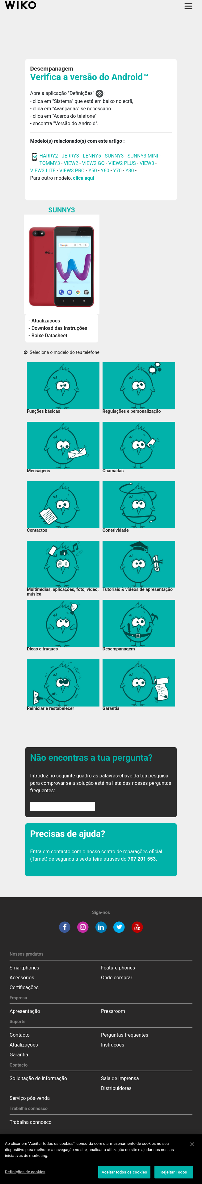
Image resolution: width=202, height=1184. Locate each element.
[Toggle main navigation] (188, 6)
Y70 (117, 171)
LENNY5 (92, 156)
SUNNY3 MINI (143, 156)
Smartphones (24, 968)
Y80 (129, 171)
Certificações (24, 987)
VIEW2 (71, 163)
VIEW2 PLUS (122, 163)
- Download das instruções (57, 328)
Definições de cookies (25, 1174)
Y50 (92, 171)
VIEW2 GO (93, 163)
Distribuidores (116, 1088)
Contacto (20, 1035)
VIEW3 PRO (72, 171)
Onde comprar (116, 978)
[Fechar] (192, 1146)
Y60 (105, 171)
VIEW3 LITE (42, 171)
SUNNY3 (114, 156)
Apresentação (25, 1011)
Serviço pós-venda (30, 1098)
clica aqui (83, 178)
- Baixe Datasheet (47, 335)
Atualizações (24, 1045)
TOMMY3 (49, 163)
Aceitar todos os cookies (124, 1174)
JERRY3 (71, 156)
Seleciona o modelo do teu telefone (61, 352)
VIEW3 (147, 163)
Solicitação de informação (38, 1078)
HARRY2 (48, 156)
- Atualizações (44, 321)
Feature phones (118, 968)
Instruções (112, 1045)
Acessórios (22, 978)
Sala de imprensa (120, 1078)
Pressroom (113, 1011)
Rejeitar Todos (174, 1174)
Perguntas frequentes (124, 1035)
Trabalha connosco (31, 1122)
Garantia (19, 1055)
